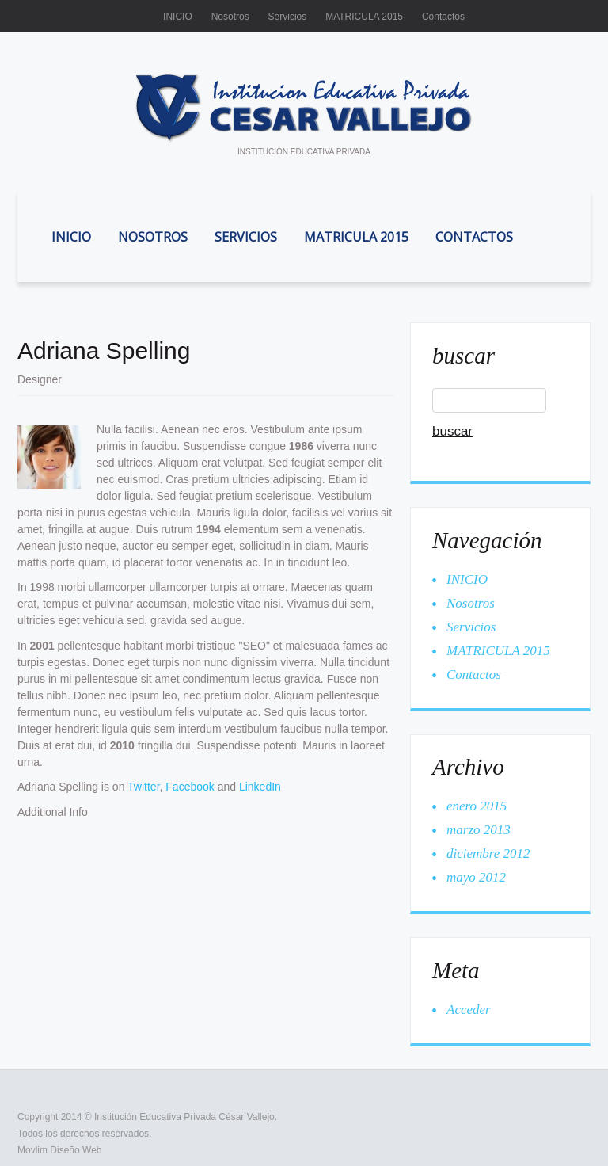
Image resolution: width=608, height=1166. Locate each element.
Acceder (468, 1009)
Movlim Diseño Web (59, 1150)
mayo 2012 (476, 877)
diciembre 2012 (488, 853)
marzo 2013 (478, 829)
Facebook (189, 786)
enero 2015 (476, 806)
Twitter (143, 786)
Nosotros (230, 16)
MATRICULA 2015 (364, 16)
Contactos (443, 16)
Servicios (287, 16)
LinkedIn (260, 786)
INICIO (177, 16)
